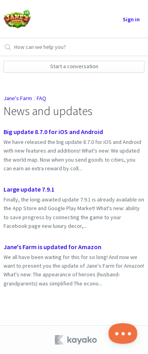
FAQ (41, 98)
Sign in (131, 19)
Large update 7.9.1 (29, 189)
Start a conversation (74, 66)
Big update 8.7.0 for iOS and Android (53, 132)
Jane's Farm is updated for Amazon (52, 247)
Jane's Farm (18, 98)
